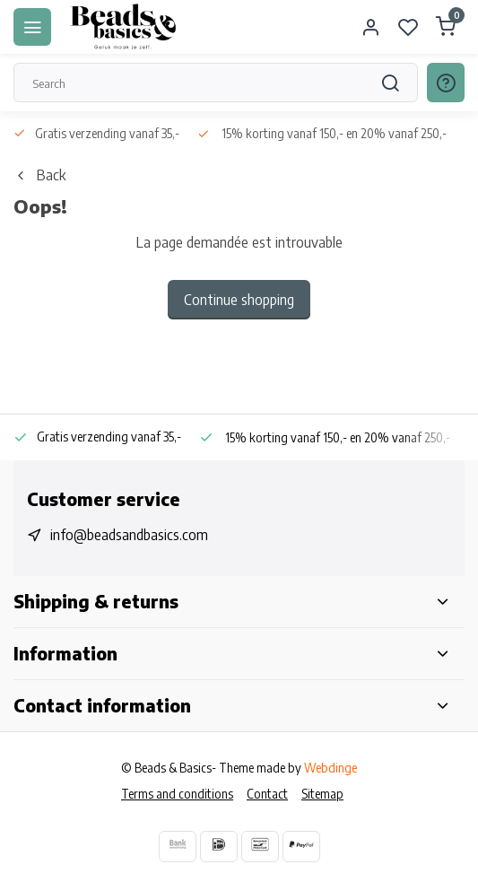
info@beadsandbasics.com (129, 535)
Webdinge (330, 767)
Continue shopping (239, 300)
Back (39, 175)
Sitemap (322, 793)
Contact (267, 793)
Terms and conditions (177, 793)
